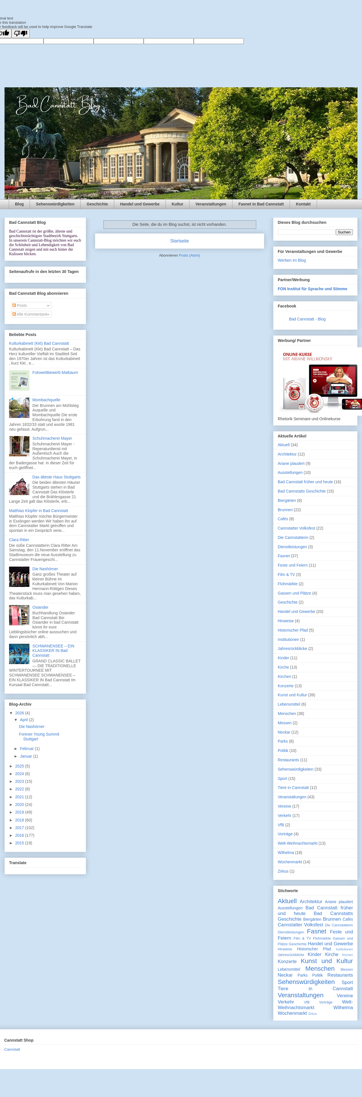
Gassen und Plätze (294, 593)
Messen (285, 723)
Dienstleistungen (292, 547)
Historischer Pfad (293, 630)
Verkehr (284, 815)
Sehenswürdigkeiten (55, 204)
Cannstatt (12, 1049)
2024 (20, 773)
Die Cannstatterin (293, 537)
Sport (282, 778)
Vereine (284, 806)
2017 (20, 827)
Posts (19, 305)
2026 (20, 713)
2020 (20, 804)
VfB (281, 825)
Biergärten (287, 500)
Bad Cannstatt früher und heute (305, 482)
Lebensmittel (289, 704)
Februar (27, 748)
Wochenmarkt (290, 862)
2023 (20, 781)
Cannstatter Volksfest (296, 528)
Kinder (283, 658)
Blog (19, 204)
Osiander (41, 607)
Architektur (287, 454)
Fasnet (284, 556)
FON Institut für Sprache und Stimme (312, 289)
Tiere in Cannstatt (293, 787)
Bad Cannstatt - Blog (307, 319)
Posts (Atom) (189, 255)
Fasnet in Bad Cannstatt (261, 204)
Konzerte (286, 686)
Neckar (284, 732)
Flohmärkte (288, 584)
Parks (283, 741)
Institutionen (288, 639)
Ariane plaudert (291, 463)
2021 (20, 797)
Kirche (283, 667)
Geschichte (97, 204)
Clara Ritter (19, 539)
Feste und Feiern (293, 565)
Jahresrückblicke (292, 648)
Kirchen (284, 676)
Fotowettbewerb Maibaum (55, 372)
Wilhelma (286, 852)
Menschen (287, 713)
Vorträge (285, 834)
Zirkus (283, 871)
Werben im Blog (292, 260)
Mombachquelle (47, 400)
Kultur (177, 204)
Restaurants (288, 760)
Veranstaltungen (210, 204)
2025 (20, 766)
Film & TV (286, 574)
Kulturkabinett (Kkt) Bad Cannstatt (39, 343)
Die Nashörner (45, 569)
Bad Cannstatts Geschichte (302, 491)
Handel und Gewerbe (140, 204)
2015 (20, 843)
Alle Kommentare (29, 314)
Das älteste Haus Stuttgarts (57, 477)
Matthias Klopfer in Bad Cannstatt (38, 510)
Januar (26, 756)
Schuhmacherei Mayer (52, 438)
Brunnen (285, 510)
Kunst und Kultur (292, 695)
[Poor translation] (21, 33)
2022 (20, 789)
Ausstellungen (290, 472)
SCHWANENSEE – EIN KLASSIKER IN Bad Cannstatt (53, 651)
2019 (20, 812)
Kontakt (303, 204)
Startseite (179, 241)
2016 (20, 835)
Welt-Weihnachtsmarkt (297, 843)
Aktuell (284, 445)
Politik (283, 750)
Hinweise (286, 621)
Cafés (283, 519)
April (24, 719)
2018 (20, 820)
